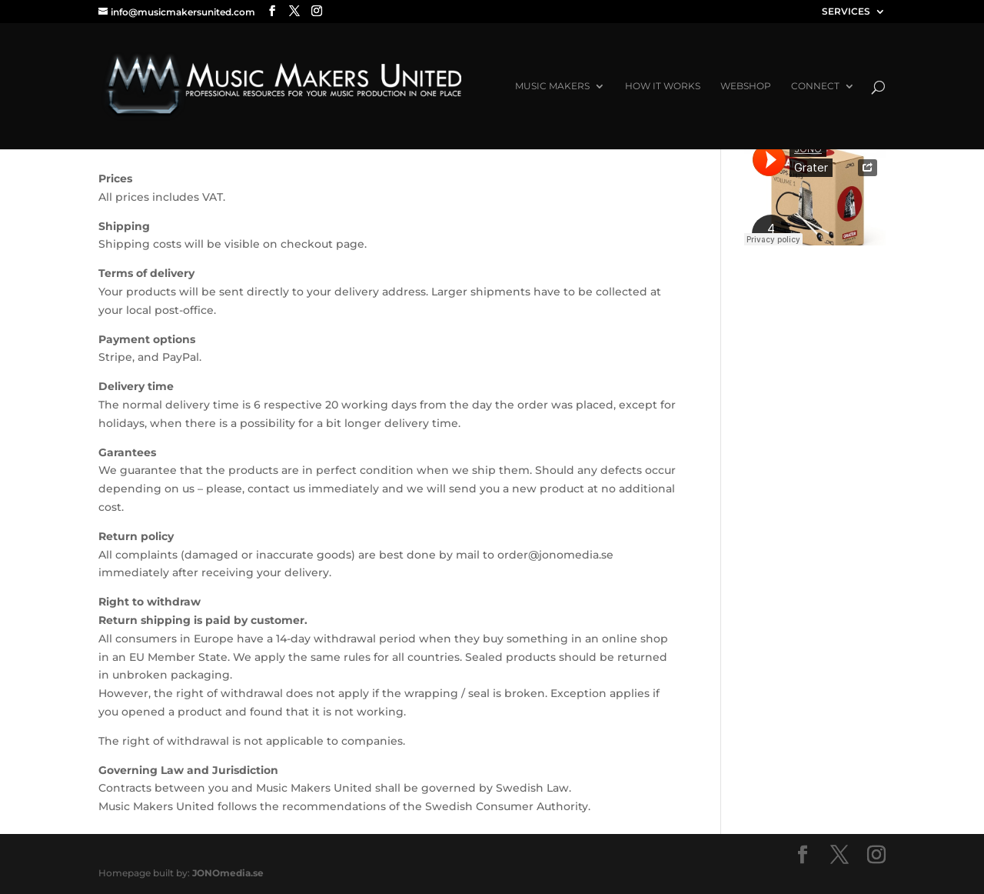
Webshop (745, 86)
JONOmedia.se (228, 873)
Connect (815, 86)
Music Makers (552, 86)
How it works (662, 86)
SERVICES (846, 12)
